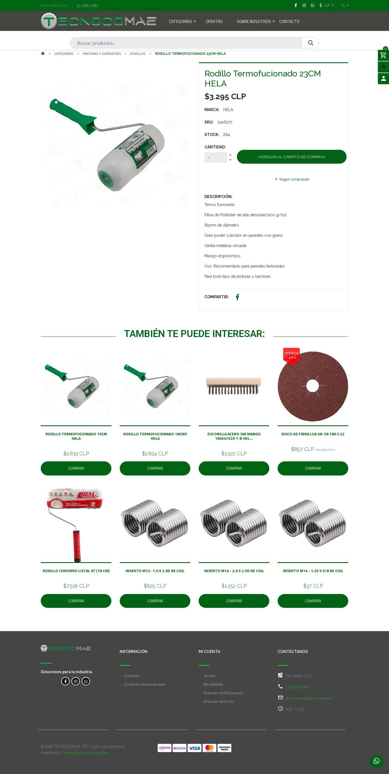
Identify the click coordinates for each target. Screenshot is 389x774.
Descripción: (218, 196)
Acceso (209, 675)
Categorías (180, 22)
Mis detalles (213, 684)
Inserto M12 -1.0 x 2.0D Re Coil (155, 571)
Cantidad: (215, 147)
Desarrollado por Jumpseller (85, 752)
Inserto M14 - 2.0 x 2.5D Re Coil (234, 571)
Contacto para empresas (144, 684)
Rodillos (138, 53)
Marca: (211, 109)
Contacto (289, 22)
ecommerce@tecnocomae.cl (309, 698)
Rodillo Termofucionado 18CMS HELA (155, 436)
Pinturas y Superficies (102, 53)
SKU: (209, 122)
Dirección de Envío (218, 701)
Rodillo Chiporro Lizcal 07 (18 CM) (76, 571)
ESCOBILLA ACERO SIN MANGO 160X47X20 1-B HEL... (234, 436)
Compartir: (216, 297)
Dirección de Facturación (223, 693)
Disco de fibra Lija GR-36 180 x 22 (312, 434)
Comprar (76, 468)
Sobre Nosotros (254, 22)
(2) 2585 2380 (87, 5)
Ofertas (214, 22)
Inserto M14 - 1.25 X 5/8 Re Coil (313, 571)
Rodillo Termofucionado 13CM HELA (76, 436)
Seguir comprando (292, 179)
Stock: (211, 134)
